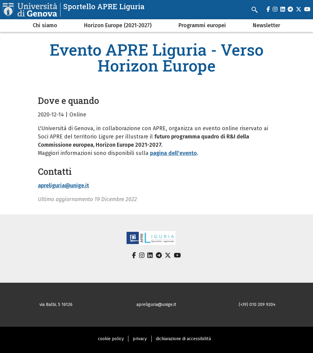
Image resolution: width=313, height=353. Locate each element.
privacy (140, 338)
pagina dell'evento (173, 153)
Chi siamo (45, 25)
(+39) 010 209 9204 (257, 304)
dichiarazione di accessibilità (183, 338)
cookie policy (111, 338)
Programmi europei (202, 25)
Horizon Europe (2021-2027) (118, 25)
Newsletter (266, 25)
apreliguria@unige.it (63, 185)
